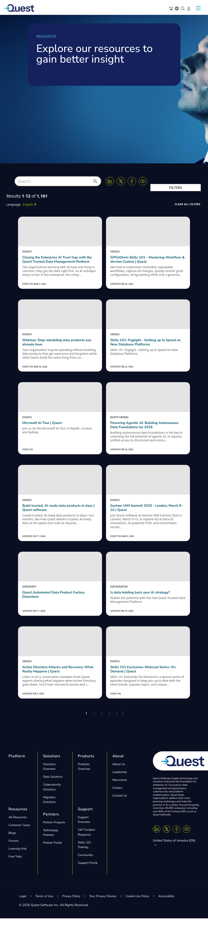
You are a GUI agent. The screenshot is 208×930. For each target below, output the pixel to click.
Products (86, 767)
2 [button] (94, 725)
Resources (18, 820)
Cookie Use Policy (137, 908)
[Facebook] (132, 181)
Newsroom (119, 791)
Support (85, 820)
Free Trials (15, 868)
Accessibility (166, 908)
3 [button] (101, 725)
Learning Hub (17, 860)
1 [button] (86, 725)
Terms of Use (44, 908)
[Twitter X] (121, 181)
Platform (16, 767)
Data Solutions (53, 788)
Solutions (51, 767)
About (118, 767)
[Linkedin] (110, 181)
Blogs (12, 844)
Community (85, 866)
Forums (13, 852)
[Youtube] (143, 181)
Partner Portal (52, 854)
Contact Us (119, 807)
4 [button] (109, 725)
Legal (22, 908)
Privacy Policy (71, 908)
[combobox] (58, 181)
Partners (51, 825)
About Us (118, 776)
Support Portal (88, 874)
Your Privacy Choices (102, 908)
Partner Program (54, 834)
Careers (117, 799)
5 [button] (117, 725)
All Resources (17, 829)
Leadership (119, 783)
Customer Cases (19, 837)
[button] (95, 182)
